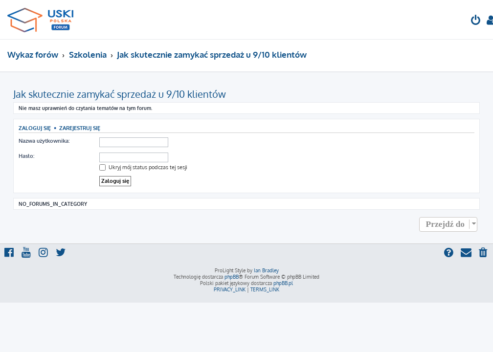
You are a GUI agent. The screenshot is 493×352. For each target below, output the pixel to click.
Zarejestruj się (79, 128)
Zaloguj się (35, 128)
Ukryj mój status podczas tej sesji (143, 167)
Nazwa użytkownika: (44, 140)
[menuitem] (476, 21)
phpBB (231, 277)
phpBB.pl (283, 283)
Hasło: (26, 156)
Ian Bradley (266, 270)
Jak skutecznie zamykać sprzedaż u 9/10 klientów (119, 94)
